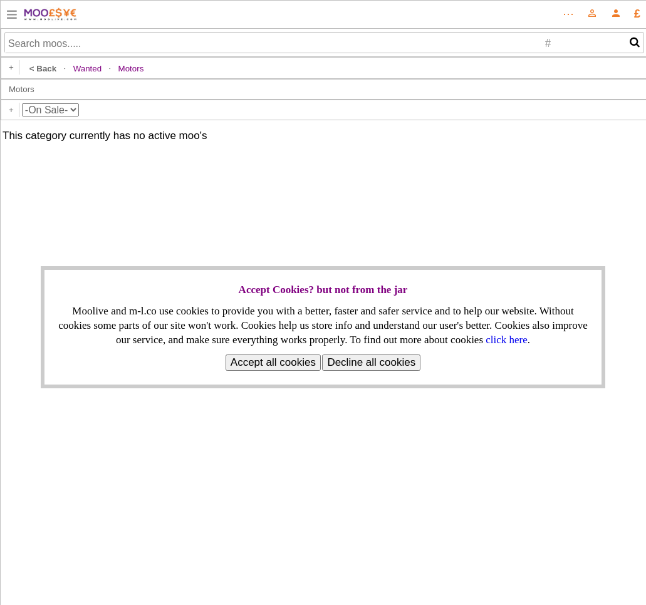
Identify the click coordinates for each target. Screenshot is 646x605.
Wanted (87, 68)
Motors (21, 89)
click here (507, 340)
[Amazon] (12, 16)
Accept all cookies (273, 362)
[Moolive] (616, 16)
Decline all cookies (371, 362)
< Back (42, 68)
